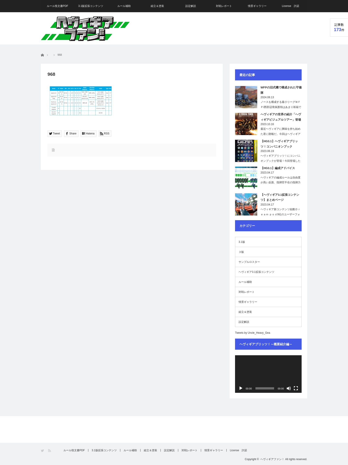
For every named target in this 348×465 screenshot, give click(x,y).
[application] (268, 374)
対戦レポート (224, 6)
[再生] (241, 388)
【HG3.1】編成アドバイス (278, 168)
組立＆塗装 (157, 6)
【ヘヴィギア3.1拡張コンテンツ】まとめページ (280, 197)
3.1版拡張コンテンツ (90, 6)
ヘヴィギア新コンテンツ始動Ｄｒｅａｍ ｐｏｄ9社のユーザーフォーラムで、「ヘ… (281, 214)
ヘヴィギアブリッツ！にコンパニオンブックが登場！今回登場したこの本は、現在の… (281, 161)
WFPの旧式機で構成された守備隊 (281, 90)
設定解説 (190, 6)
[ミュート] (289, 388)
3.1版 (242, 241)
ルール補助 (124, 6)
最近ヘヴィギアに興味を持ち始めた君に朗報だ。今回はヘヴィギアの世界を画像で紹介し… (281, 134)
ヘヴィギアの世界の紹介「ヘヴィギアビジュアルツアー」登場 (281, 117)
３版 (241, 251)
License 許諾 (290, 6)
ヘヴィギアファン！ (272, 459)
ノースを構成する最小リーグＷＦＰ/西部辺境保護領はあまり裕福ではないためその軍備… (281, 107)
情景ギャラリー (257, 6)
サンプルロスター (249, 261)
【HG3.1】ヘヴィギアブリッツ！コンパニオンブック (279, 144)
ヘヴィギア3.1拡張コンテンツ (256, 271)
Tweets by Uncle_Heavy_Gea (252, 332)
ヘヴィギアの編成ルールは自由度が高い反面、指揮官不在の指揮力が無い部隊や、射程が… (281, 182)
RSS (50, 451)
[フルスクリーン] (296, 388)
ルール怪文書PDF (57, 6)
